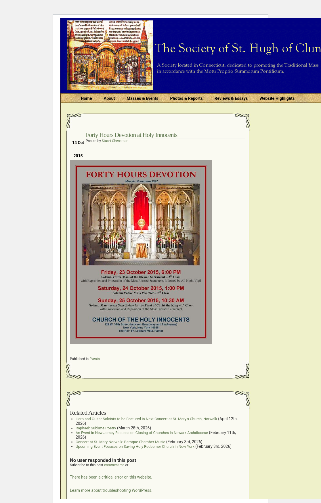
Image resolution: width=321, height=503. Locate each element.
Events (94, 359)
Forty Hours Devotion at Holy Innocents (131, 134)
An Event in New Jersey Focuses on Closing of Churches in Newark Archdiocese (142, 433)
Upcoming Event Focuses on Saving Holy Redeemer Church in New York (135, 446)
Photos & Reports (186, 98)
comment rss (114, 465)
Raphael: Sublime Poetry (96, 428)
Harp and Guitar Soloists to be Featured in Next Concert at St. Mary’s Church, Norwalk (146, 419)
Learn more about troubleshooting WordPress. (111, 490)
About (109, 98)
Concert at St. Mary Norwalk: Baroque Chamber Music (120, 442)
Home (86, 98)
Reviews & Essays (231, 98)
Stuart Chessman (115, 141)
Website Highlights (277, 98)
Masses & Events (142, 98)
